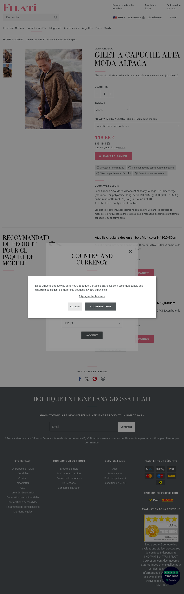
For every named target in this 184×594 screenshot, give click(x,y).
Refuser (75, 306)
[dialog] (92, 297)
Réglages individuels (92, 296)
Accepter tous (101, 306)
